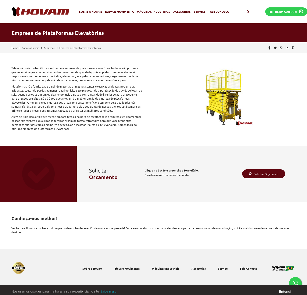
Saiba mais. (108, 293)
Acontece (50, 47)
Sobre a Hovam (90, 11)
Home (14, 47)
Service (199, 11)
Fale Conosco (219, 11)
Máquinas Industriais (153, 11)
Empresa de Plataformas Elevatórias (80, 47)
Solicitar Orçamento (264, 174)
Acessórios (182, 11)
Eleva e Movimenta (119, 11)
